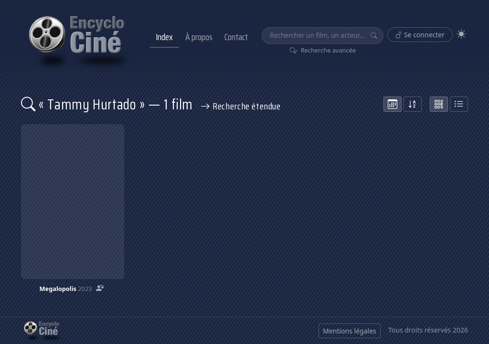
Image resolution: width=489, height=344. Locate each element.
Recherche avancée (323, 50)
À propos (199, 37)
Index (164, 37)
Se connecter (420, 34)
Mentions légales (349, 330)
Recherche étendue (241, 106)
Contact (236, 37)
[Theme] (461, 34)
